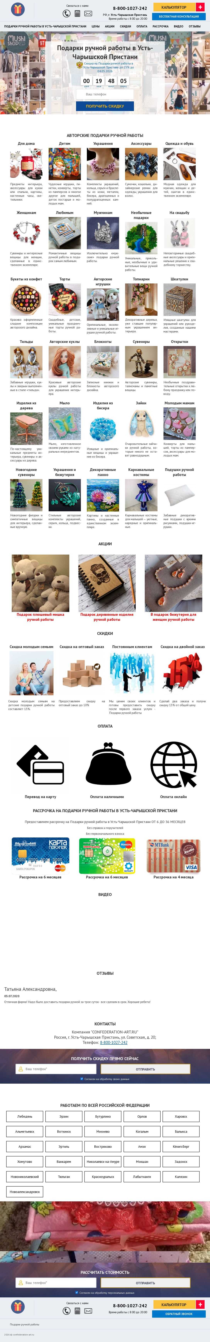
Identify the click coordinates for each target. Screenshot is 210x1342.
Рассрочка (161, 26)
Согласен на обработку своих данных (106, 1079)
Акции (109, 26)
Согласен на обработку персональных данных (106, 1292)
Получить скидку (105, 106)
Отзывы (195, 26)
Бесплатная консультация (179, 16)
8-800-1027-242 (130, 8)
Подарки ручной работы (24, 1324)
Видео (178, 26)
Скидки (125, 26)
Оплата (141, 26)
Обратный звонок (178, 1314)
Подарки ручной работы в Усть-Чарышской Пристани (45, 26)
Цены (96, 26)
